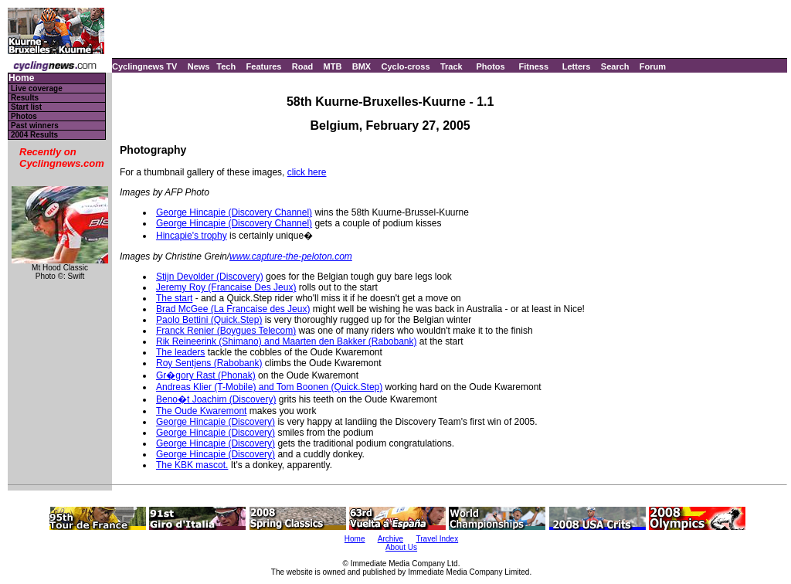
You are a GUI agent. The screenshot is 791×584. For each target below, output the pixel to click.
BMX (361, 66)
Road (303, 66)
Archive (390, 539)
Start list (26, 107)
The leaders (180, 352)
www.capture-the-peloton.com (290, 256)
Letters (576, 66)
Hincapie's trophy (191, 235)
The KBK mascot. (192, 465)
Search (615, 66)
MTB (333, 66)
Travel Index (437, 539)
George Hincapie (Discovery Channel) (234, 212)
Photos (490, 66)
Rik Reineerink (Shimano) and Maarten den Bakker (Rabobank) (286, 341)
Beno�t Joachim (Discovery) (216, 399)
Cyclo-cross (406, 66)
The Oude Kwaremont (201, 411)
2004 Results (34, 135)
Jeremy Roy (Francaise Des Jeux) (226, 287)
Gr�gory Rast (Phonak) (206, 375)
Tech (226, 66)
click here (307, 172)
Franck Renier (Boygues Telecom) (226, 330)
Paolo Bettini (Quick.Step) (209, 319)
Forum (653, 66)
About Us (401, 547)
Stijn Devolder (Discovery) (209, 276)
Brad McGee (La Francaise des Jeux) (233, 309)
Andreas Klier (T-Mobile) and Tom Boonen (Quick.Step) (269, 387)
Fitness (533, 66)
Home (21, 78)
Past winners (35, 125)
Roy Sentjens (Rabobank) (209, 363)
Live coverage (37, 88)
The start (174, 298)
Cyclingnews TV (144, 66)
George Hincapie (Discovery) (215, 421)
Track (451, 66)
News (199, 66)
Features (264, 66)
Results (25, 97)
